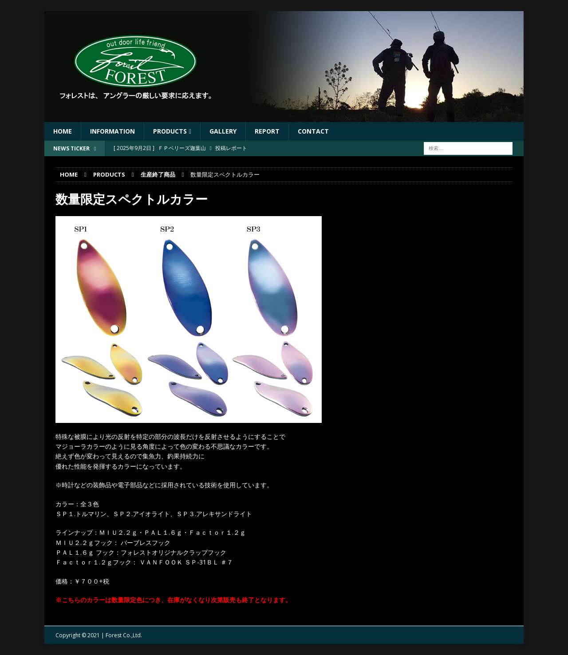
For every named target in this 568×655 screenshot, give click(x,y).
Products (170, 131)
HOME (62, 131)
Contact (313, 131)
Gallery (223, 131)
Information (112, 131)
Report (267, 131)
